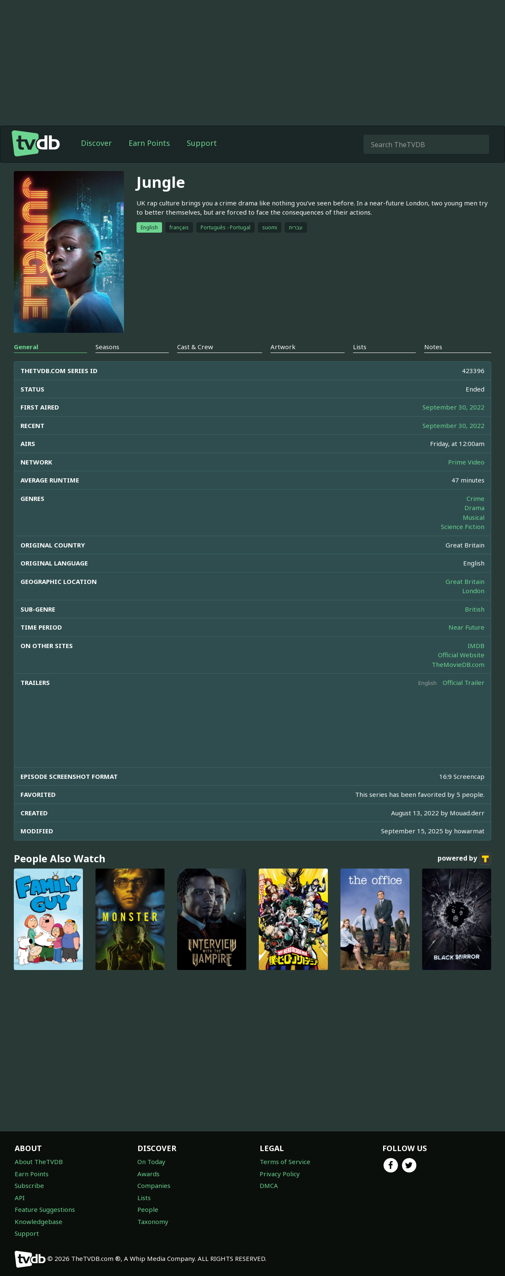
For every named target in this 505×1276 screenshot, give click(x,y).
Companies (153, 1185)
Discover (96, 143)
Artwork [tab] (283, 346)
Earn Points (149, 143)
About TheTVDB (39, 1161)
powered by (464, 859)
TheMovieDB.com (458, 664)
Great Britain (465, 581)
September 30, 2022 (453, 407)
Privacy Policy (280, 1174)
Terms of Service (285, 1161)
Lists (144, 1197)
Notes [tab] (433, 346)
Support (202, 143)
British (474, 609)
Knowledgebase (38, 1221)
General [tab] (26, 346)
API (20, 1197)
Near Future (466, 627)
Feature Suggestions (45, 1209)
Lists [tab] (359, 346)
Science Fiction (462, 526)
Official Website (461, 655)
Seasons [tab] (107, 346)
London (473, 590)
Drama (474, 507)
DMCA (269, 1185)
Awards (148, 1174)
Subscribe (29, 1185)
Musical (473, 517)
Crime (475, 498)
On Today (151, 1161)
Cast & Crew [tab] (195, 346)
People (147, 1209)
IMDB (476, 645)
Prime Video (466, 462)
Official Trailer (463, 682)
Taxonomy (152, 1221)
